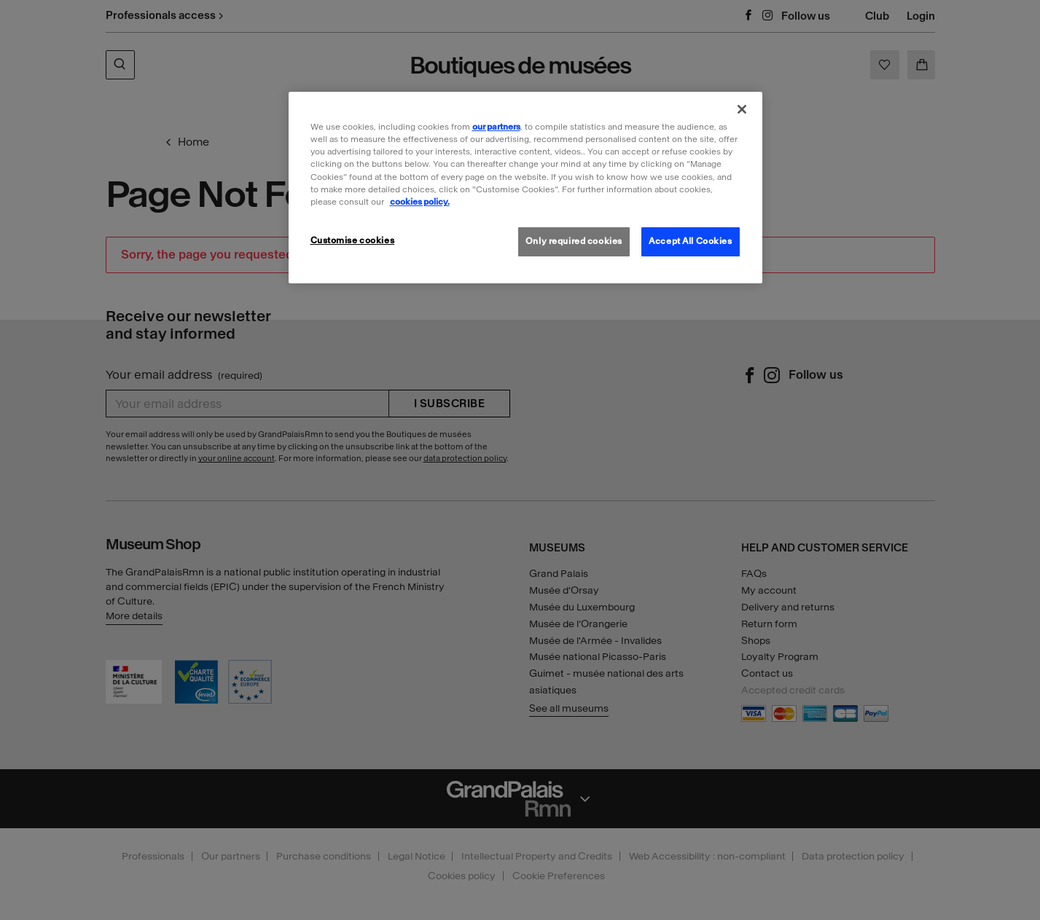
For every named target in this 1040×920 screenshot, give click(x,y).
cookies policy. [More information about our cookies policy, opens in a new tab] (420, 201)
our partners (496, 126)
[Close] (742, 109)
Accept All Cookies (690, 241)
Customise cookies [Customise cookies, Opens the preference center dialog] (352, 240)
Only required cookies (573, 241)
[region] (525, 187)
